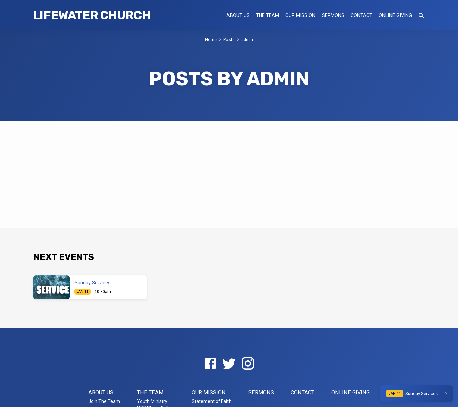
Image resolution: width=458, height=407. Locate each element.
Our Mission (300, 15)
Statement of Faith (212, 401)
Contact (361, 15)
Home (211, 39)
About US (238, 15)
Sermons (333, 15)
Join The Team (104, 401)
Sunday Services (93, 283)
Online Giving (395, 15)
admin (247, 39)
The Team (267, 15)
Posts (229, 39)
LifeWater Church (92, 15)
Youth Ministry (152, 401)
